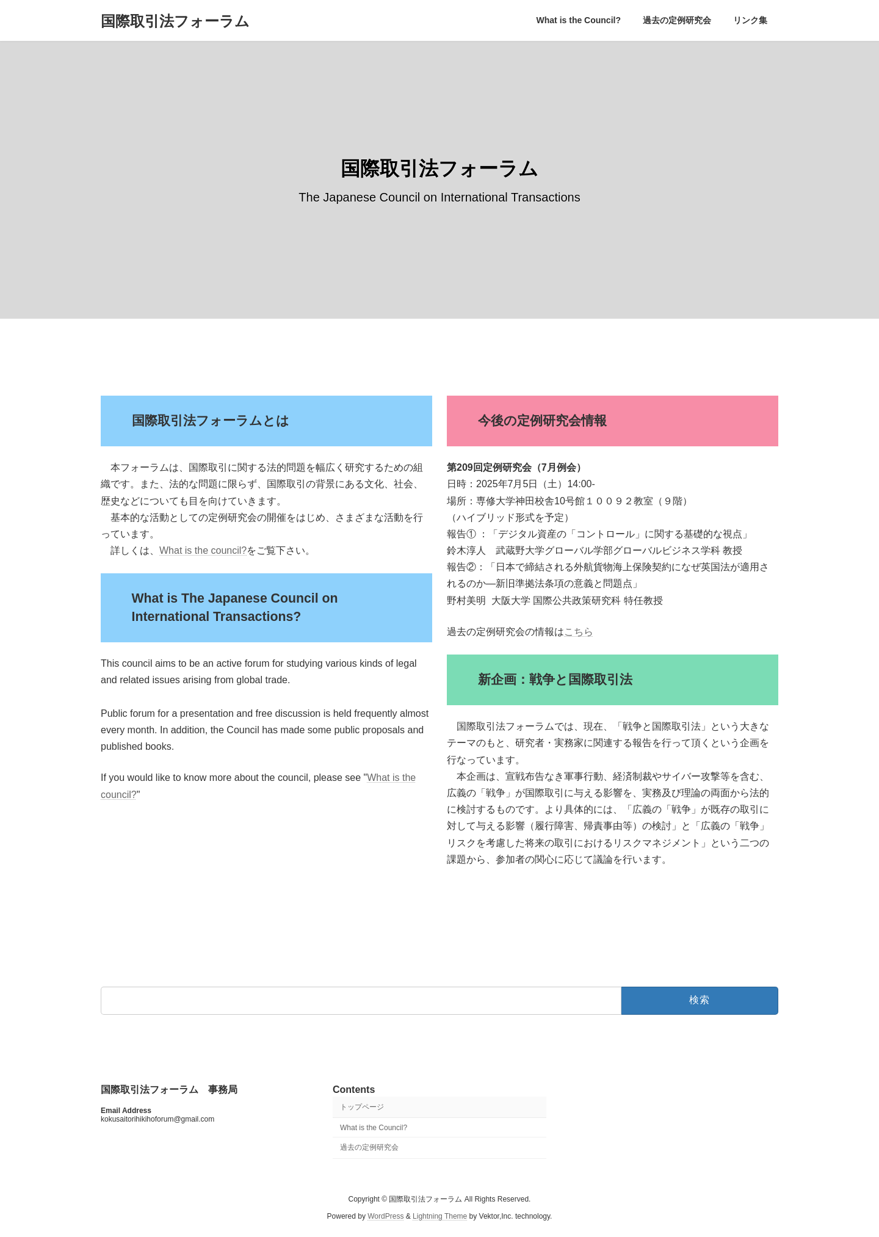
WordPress (385, 1216)
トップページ (362, 1106)
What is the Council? (373, 1127)
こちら (578, 631)
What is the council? (203, 550)
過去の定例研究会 (369, 1147)
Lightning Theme (440, 1216)
